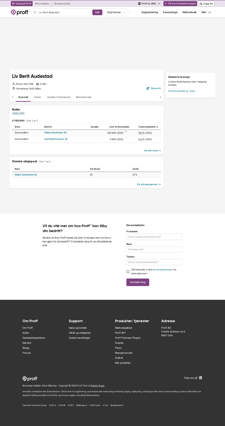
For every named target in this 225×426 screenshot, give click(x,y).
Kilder (25, 332)
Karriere (26, 342)
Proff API (120, 332)
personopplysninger (163, 269)
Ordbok (119, 357)
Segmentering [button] (150, 12)
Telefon (130, 257)
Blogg (25, 347)
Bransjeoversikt (62, 3)
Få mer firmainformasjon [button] (180, 3)
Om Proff (27, 327)
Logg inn (206, 3)
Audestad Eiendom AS (56, 139)
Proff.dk (62, 405)
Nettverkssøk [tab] (77, 97)
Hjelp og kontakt (78, 327)
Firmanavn (132, 231)
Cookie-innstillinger (79, 337)
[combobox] (64, 12)
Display (119, 342)
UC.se (105, 405)
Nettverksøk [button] (190, 12)
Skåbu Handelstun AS (55, 132)
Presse (26, 352)
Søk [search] (97, 12)
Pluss (118, 347)
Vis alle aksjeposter (149, 184)
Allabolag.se (81, 405)
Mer (207, 12)
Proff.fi (71, 405)
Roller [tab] (31, 97)
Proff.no (52, 405)
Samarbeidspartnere (33, 337)
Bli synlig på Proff (21, 3)
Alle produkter (42, 3)
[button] (170, 12)
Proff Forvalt (95, 405)
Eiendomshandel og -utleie (181, 91)
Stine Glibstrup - (50, 385)
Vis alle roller (152, 150)
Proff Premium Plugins (128, 337)
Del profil (153, 88)
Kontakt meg (137, 282)
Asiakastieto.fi (116, 405)
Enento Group (98, 385)
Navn (129, 244)
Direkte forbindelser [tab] (53, 97)
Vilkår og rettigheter (80, 332)
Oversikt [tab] (17, 97)
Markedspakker (123, 327)
